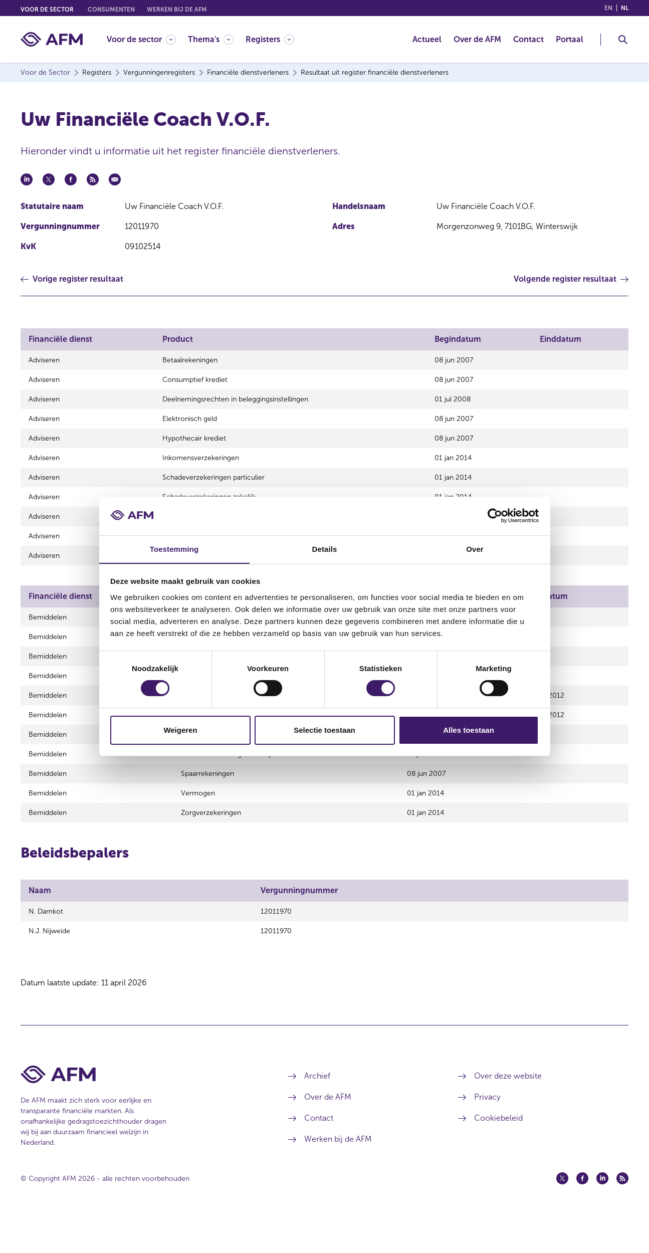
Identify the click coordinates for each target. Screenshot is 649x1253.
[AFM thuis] (52, 39)
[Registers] (270, 39)
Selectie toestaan (324, 730)
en (608, 8)
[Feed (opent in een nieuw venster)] (622, 1214)
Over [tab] (475, 548)
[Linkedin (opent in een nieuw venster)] (602, 1214)
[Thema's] (211, 39)
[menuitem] (147, 39)
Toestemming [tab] (174, 548)
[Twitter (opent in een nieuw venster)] (562, 1214)
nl (624, 8)
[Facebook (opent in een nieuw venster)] (582, 1214)
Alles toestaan (468, 730)
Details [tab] (324, 548)
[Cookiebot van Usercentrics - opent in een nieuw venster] (495, 515)
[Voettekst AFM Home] (139, 1110)
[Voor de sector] (141, 39)
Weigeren (180, 730)
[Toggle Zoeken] (623, 40)
